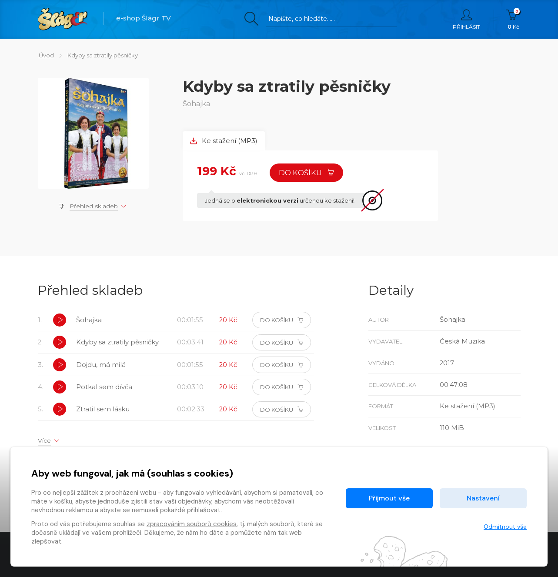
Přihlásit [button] (466, 20)
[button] (59, 321)
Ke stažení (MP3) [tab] (224, 141)
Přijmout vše (389, 498)
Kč (513, 20)
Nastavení (483, 498)
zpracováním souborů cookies (192, 524)
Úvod (45, 55)
